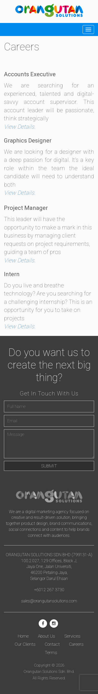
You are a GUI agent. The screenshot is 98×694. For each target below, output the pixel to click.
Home (23, 636)
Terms (51, 652)
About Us (46, 636)
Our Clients (25, 644)
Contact (52, 644)
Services (72, 636)
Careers (76, 644)
